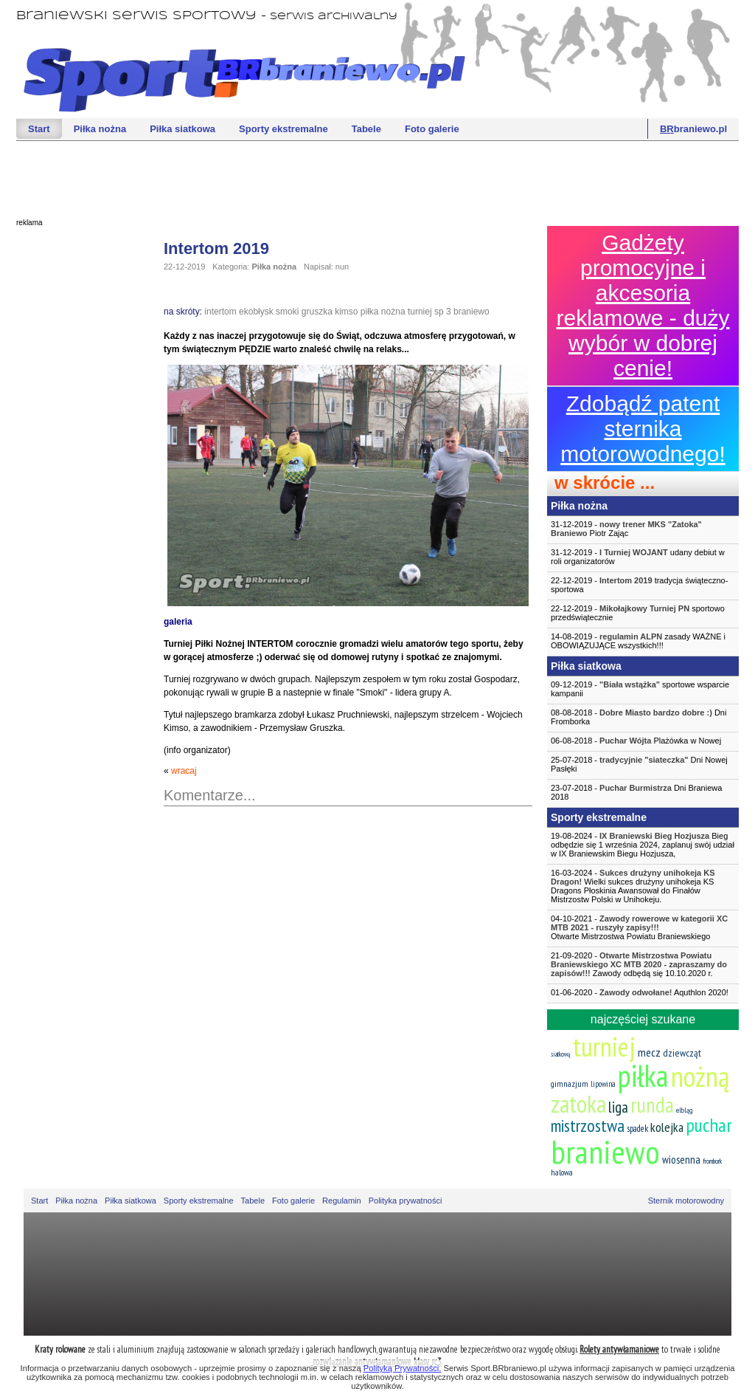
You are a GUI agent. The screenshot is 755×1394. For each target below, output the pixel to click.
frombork (712, 1161)
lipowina (603, 1084)
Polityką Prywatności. (402, 1368)
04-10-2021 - (643, 927)
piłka (643, 1075)
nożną (700, 1076)
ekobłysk (256, 311)
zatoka (578, 1103)
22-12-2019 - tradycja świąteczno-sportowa (639, 585)
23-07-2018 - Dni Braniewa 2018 (636, 792)
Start (39, 128)
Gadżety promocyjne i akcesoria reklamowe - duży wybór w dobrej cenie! (642, 305)
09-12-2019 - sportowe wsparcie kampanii (640, 689)
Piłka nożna (100, 128)
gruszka (317, 311)
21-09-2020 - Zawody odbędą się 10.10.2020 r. (639, 964)
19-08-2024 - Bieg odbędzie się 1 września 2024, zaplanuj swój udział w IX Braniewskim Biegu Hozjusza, (642, 844)
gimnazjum (569, 1083)
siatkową (561, 1054)
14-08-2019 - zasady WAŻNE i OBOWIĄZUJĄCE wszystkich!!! (638, 641)
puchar (709, 1125)
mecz (649, 1052)
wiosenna (681, 1160)
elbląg (684, 1110)
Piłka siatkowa (182, 128)
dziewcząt (682, 1053)
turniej (420, 311)
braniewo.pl (693, 128)
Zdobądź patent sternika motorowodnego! (642, 428)
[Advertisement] (377, 178)
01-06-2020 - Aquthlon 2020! (639, 992)
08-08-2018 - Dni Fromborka (638, 717)
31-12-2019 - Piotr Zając (626, 529)
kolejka (666, 1127)
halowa (562, 1172)
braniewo (471, 311)
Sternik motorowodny (686, 1200)
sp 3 (442, 311)
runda (652, 1105)
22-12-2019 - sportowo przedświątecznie (638, 613)
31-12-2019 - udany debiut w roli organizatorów (638, 557)
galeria (178, 622)
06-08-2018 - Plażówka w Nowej (636, 740)
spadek (637, 1128)
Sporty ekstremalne (283, 128)
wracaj (184, 771)
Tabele (366, 128)
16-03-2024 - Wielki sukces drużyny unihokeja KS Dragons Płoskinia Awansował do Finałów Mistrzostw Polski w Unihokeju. (633, 886)
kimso (346, 311)
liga (618, 1107)
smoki (287, 311)
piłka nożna (383, 311)
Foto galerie (432, 128)
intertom (220, 311)
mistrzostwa (587, 1125)
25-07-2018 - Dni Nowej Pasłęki (639, 764)
